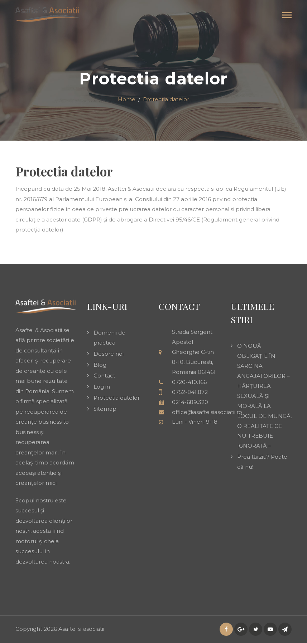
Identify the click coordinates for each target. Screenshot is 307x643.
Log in (101, 386)
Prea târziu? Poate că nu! (262, 461)
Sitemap (104, 408)
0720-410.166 (189, 382)
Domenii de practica (109, 337)
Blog (99, 364)
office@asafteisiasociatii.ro (207, 412)
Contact (104, 375)
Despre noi (108, 353)
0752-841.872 (190, 392)
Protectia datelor (116, 397)
